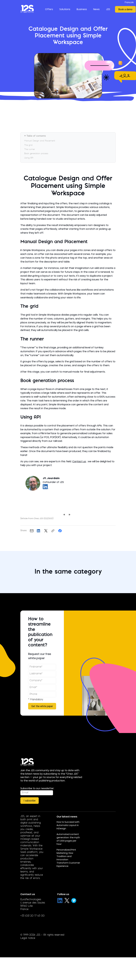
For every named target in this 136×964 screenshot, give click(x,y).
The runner (29, 149)
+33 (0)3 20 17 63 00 (32, 916)
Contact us (79, 461)
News (96, 9)
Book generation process (36, 154)
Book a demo (125, 9)
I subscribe (29, 800)
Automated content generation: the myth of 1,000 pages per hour (68, 839)
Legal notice (27, 938)
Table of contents (36, 136)
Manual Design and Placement (39, 141)
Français (129, 2)
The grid (28, 145)
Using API (28, 158)
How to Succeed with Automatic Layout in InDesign (68, 825)
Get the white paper (42, 706)
